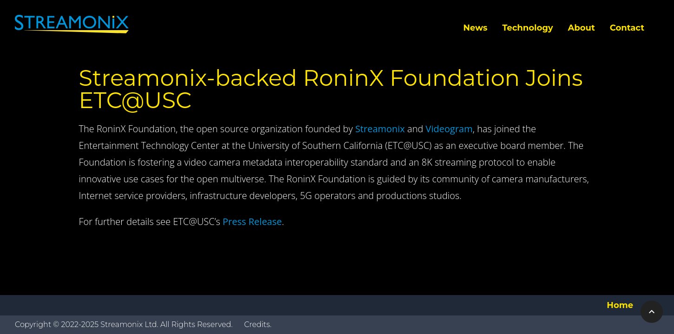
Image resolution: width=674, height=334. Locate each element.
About (581, 28)
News (475, 28)
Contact (627, 28)
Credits (257, 324)
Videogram (448, 128)
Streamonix (380, 128)
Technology (527, 28)
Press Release (251, 221)
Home (620, 305)
